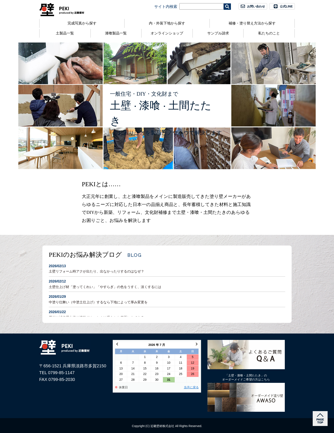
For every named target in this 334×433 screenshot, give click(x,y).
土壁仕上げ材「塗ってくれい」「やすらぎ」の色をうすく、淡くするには (167, 284)
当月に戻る (191, 387)
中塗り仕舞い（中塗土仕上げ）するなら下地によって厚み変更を (167, 299)
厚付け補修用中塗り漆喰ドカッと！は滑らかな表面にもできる (167, 314)
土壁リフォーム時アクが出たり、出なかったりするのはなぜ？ (167, 268)
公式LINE (286, 6)
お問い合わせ (256, 6)
